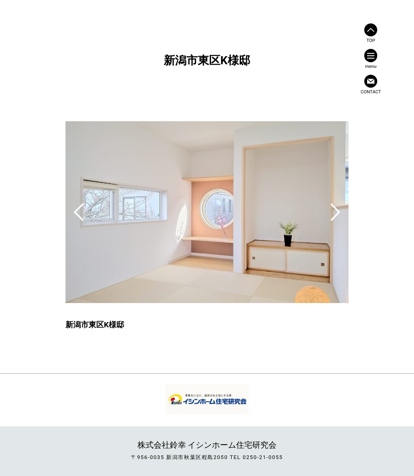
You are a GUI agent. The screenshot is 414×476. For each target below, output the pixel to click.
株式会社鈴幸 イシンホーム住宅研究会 (207, 445)
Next (335, 212)
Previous (79, 212)
